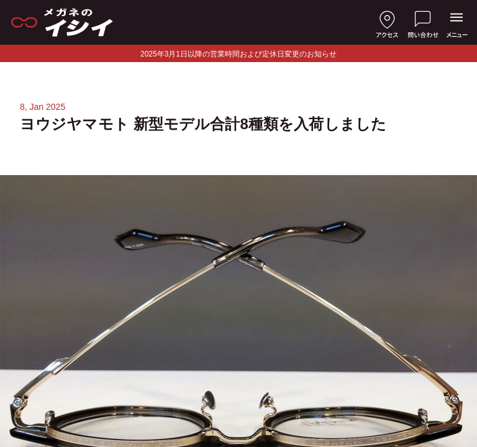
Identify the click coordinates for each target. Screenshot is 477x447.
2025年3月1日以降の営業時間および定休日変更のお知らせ (238, 54)
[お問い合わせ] (423, 22)
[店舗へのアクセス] (387, 22)
